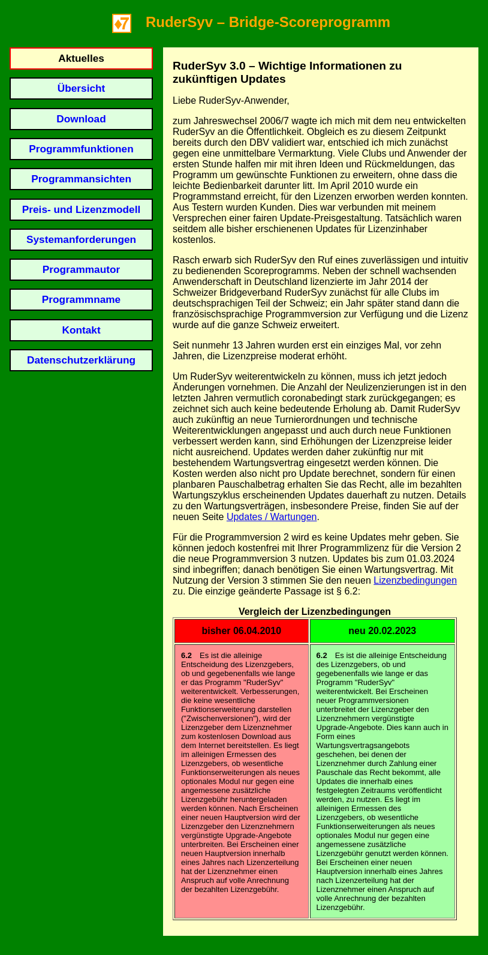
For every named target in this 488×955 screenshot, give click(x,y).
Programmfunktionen (81, 149)
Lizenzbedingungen (415, 580)
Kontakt (81, 330)
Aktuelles (81, 58)
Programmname (81, 299)
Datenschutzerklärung (81, 360)
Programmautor (81, 269)
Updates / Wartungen (272, 517)
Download (81, 119)
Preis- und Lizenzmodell (81, 209)
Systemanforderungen (81, 239)
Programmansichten (81, 179)
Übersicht (82, 88)
